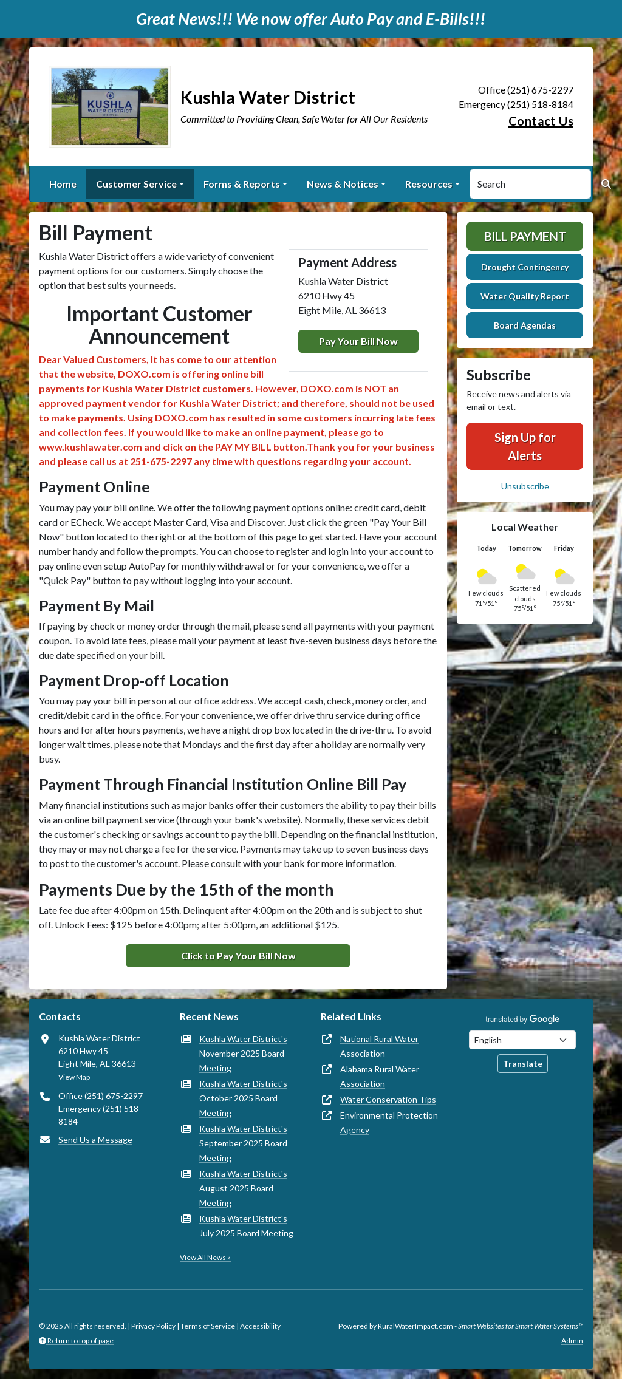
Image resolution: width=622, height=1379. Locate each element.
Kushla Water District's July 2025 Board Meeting (246, 1225)
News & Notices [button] (342, 183)
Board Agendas (525, 325)
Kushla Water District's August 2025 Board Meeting (243, 1188)
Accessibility (260, 1325)
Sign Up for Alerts (525, 446)
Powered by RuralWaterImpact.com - (460, 1325)
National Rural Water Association (379, 1045)
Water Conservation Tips (388, 1099)
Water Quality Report (524, 296)
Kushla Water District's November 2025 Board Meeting (243, 1053)
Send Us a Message (95, 1139)
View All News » (205, 1257)
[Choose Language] (522, 1039)
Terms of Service (207, 1325)
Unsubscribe (525, 486)
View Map (74, 1076)
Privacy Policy (153, 1325)
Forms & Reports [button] (241, 183)
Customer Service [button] (136, 183)
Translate (522, 1063)
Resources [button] (429, 183)
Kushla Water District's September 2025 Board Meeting (243, 1143)
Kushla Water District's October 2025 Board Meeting (243, 1098)
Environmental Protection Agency (389, 1122)
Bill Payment (525, 236)
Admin (572, 1340)
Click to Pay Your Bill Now (238, 955)
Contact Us (540, 121)
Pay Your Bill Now (358, 341)
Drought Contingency (525, 267)
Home (63, 183)
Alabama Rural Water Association (379, 1076)
